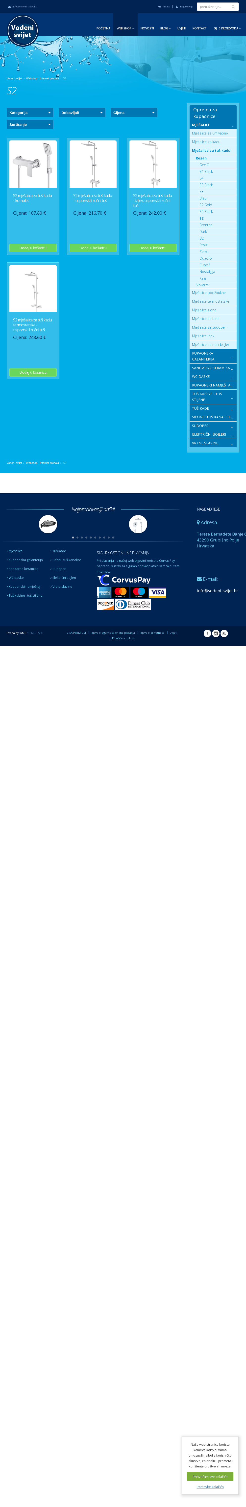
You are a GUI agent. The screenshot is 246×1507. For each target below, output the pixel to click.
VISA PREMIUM (76, 632)
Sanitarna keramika (22, 568)
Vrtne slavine (61, 586)
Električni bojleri (63, 577)
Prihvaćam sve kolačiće (210, 1476)
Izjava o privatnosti (152, 632)
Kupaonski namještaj (23, 586)
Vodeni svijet (14, 78)
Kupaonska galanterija (25, 560)
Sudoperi (58, 568)
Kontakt (200, 28)
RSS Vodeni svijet (224, 633)
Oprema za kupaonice (205, 113)
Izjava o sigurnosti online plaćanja (113, 632)
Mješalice (15, 551)
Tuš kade (58, 551)
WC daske (15, 577)
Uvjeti (181, 28)
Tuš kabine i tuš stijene (25, 595)
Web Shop (125, 28)
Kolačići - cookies (123, 638)
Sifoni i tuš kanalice (65, 560)
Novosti (147, 28)
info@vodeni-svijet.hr (22, 6)
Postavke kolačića (210, 1487)
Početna (103, 28)
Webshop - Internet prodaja (42, 78)
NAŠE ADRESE (208, 509)
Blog (165, 28)
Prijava (164, 6)
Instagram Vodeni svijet (216, 633)
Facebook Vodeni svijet (207, 633)
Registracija (184, 6)
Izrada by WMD (16, 633)
